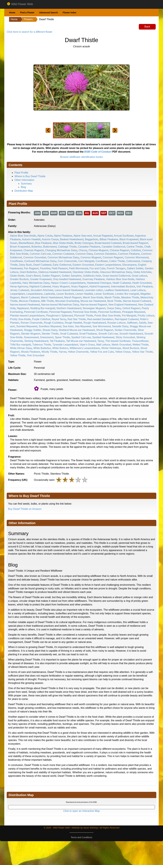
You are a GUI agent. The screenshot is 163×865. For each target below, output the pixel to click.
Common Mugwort (91, 257)
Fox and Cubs (97, 268)
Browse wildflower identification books (81, 157)
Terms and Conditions (81, 837)
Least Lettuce (137, 290)
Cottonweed (133, 261)
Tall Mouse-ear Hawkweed (81, 341)
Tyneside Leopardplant (65, 344)
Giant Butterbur (28, 272)
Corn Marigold (86, 261)
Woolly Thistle (49, 351)
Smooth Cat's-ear (108, 333)
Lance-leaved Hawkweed (69, 290)
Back (147, 26)
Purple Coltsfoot (41, 319)
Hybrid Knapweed (99, 286)
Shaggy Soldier (32, 330)
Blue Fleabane (43, 243)
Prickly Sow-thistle (20, 319)
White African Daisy (21, 348)
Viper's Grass (87, 344)
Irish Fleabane (145, 286)
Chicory (83, 250)
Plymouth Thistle (83, 315)
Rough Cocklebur (54, 322)
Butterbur (36, 246)
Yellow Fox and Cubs (102, 351)
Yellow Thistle (17, 355)
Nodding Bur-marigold (42, 308)
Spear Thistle (62, 337)
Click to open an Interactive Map (81, 811)
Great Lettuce (139, 275)
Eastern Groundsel (83, 264)
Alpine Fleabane (63, 235)
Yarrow (63, 351)
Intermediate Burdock (123, 286)
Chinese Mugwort (98, 250)
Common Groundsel (34, 257)
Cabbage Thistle (67, 246)
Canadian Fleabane (89, 246)
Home (12, 12)
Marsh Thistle (112, 297)
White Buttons (60, 348)
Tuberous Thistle (41, 344)
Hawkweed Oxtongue (99, 283)
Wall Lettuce (103, 344)
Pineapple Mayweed (133, 312)
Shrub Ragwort (104, 330)
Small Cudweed (69, 333)
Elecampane (129, 264)
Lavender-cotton (94, 290)
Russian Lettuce (116, 322)
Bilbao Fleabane (109, 239)
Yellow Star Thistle (142, 351)
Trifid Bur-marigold (20, 344)
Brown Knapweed (20, 246)
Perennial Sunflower (109, 312)
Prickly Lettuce (146, 315)
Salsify (142, 322)
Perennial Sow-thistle (85, 312)
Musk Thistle (114, 301)
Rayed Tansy (59, 319)
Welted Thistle (140, 344)
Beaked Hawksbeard (72, 239)
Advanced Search (48, 12)
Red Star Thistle (76, 319)
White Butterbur (42, 348)
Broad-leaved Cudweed (108, 243)
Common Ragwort (113, 257)
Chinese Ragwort (119, 250)
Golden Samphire (72, 275)
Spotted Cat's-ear (81, 337)
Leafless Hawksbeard (116, 290)
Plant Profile (21, 172)
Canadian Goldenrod (113, 246)
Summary (26, 183)
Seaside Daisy (120, 326)
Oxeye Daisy (114, 308)
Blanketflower (26, 243)
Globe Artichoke (142, 272)
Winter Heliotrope (111, 348)
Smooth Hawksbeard (131, 333)
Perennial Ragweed (60, 312)
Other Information (24, 180)
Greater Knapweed (40, 279)
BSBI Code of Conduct (98, 151)
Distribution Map (23, 190)
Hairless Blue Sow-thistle (120, 279)
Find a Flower (27, 12)
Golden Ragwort (51, 275)
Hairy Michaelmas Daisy (35, 283)
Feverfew (45, 268)
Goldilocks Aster (92, 275)
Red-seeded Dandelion (100, 319)
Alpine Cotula (45, 235)
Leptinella (49, 293)
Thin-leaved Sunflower (117, 341)
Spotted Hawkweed (103, 337)
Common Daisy (84, 253)
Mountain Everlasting (67, 301)
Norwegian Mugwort (94, 308)
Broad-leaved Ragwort (135, 243)
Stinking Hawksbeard (36, 341)
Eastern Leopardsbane (108, 264)
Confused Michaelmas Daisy (40, 261)
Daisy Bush (25, 264)
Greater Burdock (19, 279)
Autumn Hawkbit (31, 239)
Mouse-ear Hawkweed (93, 301)
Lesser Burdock (65, 293)
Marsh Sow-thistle (93, 297)
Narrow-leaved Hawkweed (25, 304)
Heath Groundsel (142, 283)
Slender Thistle (50, 333)
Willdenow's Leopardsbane (85, 348)
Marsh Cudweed (30, 297)
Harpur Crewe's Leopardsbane (68, 283)
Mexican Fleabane (29, 301)
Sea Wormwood (102, 326)
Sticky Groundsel (125, 337)
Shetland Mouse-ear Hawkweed (77, 330)
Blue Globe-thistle (63, 243)
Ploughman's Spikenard (59, 315)
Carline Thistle (135, 246)
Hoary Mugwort (61, 286)
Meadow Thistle (130, 297)
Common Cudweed (63, 253)
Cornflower (102, 261)
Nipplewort (23, 308)
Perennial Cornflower (36, 312)
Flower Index (69, 12)
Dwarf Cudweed (42, 264)
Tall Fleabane (57, 341)
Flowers (28, 19)
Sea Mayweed (83, 326)
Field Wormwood (78, 268)
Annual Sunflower (124, 235)
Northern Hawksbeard (69, 308)
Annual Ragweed (103, 235)
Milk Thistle (47, 301)
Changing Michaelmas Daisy (61, 250)
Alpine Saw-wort (83, 235)
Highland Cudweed (40, 286)
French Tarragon (116, 268)
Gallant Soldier (135, 268)
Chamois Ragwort (34, 250)
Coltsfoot (136, 250)
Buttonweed (50, 246)
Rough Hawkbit (73, 322)
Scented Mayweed (26, 326)
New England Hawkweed (123, 304)
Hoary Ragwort (79, 286)
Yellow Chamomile (78, 351)
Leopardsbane (34, 293)
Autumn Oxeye (50, 239)
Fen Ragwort (31, 268)
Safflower (132, 322)
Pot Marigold (129, 315)
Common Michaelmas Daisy (63, 257)
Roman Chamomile (32, 322)
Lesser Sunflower (104, 293)
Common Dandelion (105, 253)
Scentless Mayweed (50, 326)
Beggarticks (91, 239)
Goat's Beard (33, 275)
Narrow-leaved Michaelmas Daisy (60, 304)
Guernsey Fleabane (93, 279)
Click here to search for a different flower (29, 31)
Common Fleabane (129, 253)
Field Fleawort (59, 268)
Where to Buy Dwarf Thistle (29, 176)
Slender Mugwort (30, 333)
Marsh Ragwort (73, 297)
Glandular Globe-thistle (86, 272)
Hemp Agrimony (19, 286)
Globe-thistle (17, 275)
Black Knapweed (129, 239)
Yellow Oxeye (123, 351)
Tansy (100, 341)
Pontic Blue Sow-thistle (107, 315)
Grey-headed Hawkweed (67, 279)
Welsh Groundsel (121, 344)
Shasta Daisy (50, 330)
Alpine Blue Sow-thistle (23, 235)
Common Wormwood (137, 257)
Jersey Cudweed (19, 290)
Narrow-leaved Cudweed (137, 301)
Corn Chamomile (67, 261)
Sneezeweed (31, 337)
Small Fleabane (88, 333)
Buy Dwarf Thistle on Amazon (25, 509)
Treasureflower (140, 341)
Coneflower (16, 261)
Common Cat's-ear (40, 253)
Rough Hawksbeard (95, 322)
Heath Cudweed (122, 283)
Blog (23, 187)
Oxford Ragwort (131, 308)
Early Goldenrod (62, 264)
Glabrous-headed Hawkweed (54, 272)
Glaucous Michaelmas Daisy (116, 272)
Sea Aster (68, 326)
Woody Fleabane (30, 351)
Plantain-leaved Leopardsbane (27, 315)
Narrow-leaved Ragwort (93, 304)
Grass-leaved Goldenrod (116, 275)
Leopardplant (17, 293)
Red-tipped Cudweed (126, 319)
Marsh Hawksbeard (52, 297)
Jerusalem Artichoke (41, 290)
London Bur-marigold (127, 293)
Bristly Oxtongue (84, 243)
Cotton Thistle (117, 261)
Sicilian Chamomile (125, 330)
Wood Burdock (130, 348)
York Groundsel (35, 355)
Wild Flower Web (20, 4)
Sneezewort (47, 337)
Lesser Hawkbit (84, 293)
